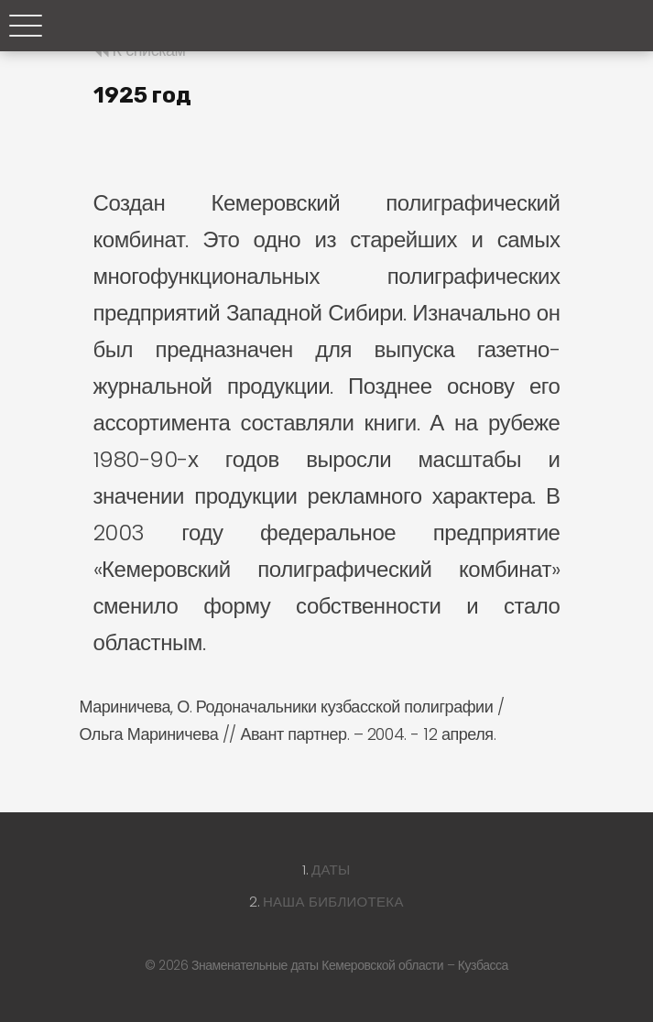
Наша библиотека (333, 901)
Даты (331, 869)
